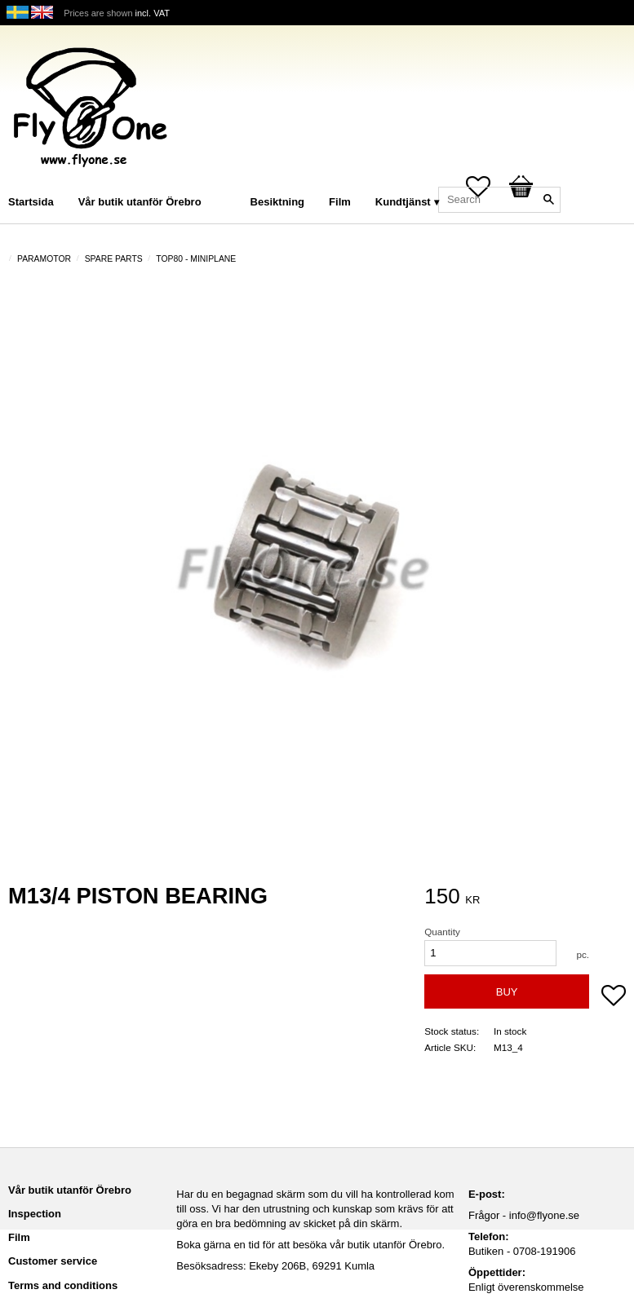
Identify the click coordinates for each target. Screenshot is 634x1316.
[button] (613, 997)
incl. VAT (152, 13)
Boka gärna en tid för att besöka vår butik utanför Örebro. (310, 1245)
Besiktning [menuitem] (277, 202)
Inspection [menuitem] (34, 1214)
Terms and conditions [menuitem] (62, 1285)
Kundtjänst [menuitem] (403, 202)
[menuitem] (230, 180)
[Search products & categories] (499, 200)
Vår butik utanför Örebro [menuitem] (140, 202)
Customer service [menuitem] (52, 1261)
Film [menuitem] (340, 202)
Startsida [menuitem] (31, 202)
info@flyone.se (544, 1215)
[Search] (548, 200)
